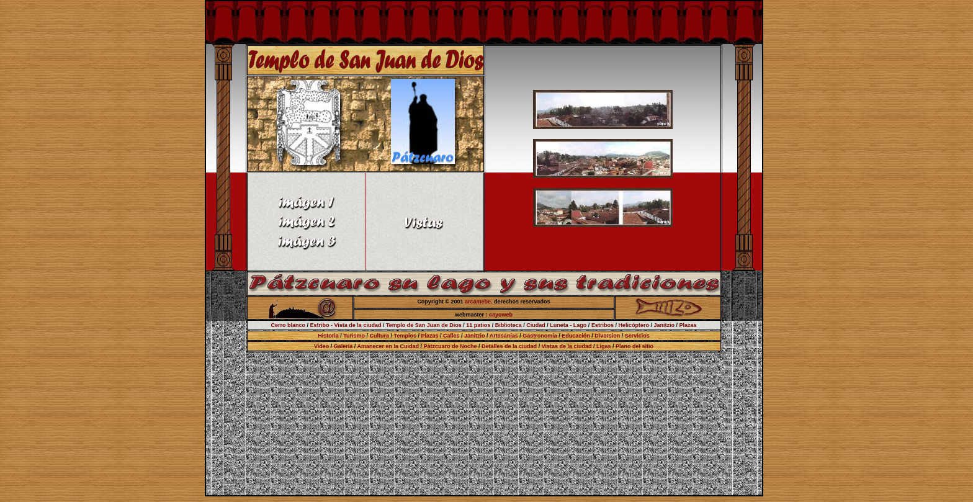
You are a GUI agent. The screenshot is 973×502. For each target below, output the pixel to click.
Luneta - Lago (568, 325)
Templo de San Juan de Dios (424, 325)
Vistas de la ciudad (567, 346)
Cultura (380, 336)
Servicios (637, 336)
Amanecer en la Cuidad (388, 346)
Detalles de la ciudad (509, 346)
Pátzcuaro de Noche (450, 346)
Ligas (603, 346)
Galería (343, 346)
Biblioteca (507, 325)
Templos (405, 336)
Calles (451, 336)
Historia (328, 336)
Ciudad (535, 325)
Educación (576, 336)
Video (321, 346)
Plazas (687, 325)
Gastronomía (539, 336)
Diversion (607, 336)
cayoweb (501, 315)
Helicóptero (633, 325)
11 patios (478, 325)
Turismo (354, 336)
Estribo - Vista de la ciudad (346, 325)
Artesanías (504, 336)
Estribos (602, 325)
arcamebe (478, 301)
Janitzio (664, 325)
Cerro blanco (288, 325)
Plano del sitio (634, 346)
